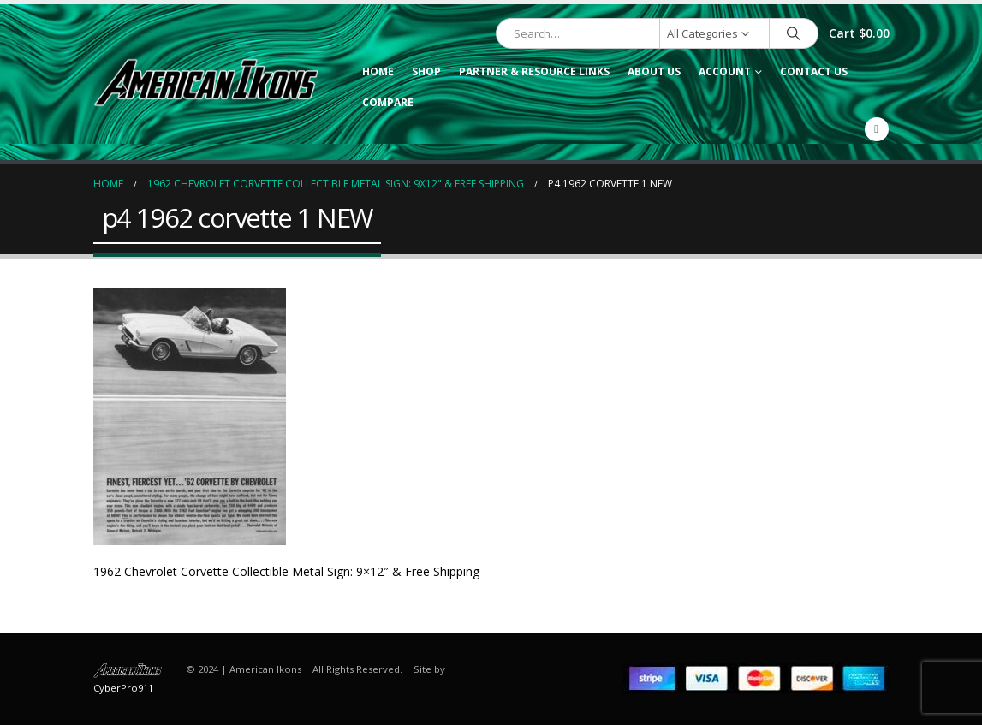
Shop (426, 71)
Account (725, 71)
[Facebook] (877, 129)
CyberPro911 (123, 687)
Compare (388, 102)
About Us (654, 71)
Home (378, 71)
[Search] (794, 33)
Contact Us (814, 71)
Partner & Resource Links (534, 71)
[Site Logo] (206, 82)
